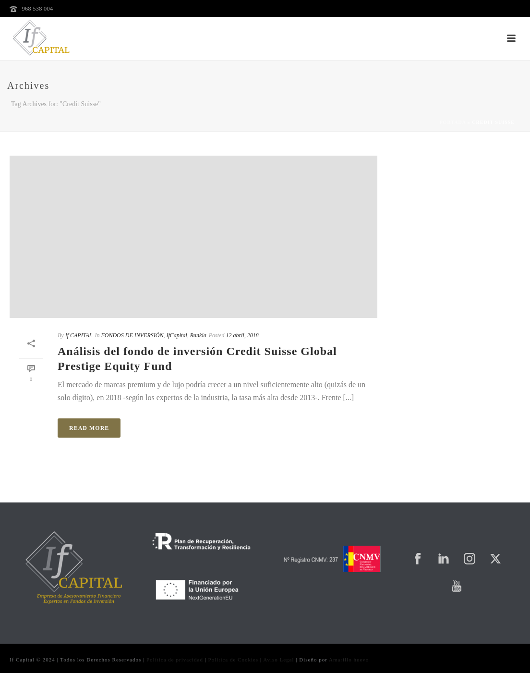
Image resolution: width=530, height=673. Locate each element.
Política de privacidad (174, 659)
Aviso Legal (278, 659)
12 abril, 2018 (242, 335)
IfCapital (176, 335)
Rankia (198, 335)
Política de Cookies (233, 659)
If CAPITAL (79, 335)
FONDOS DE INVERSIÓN (132, 335)
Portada (453, 122)
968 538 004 (37, 8)
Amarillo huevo (349, 659)
